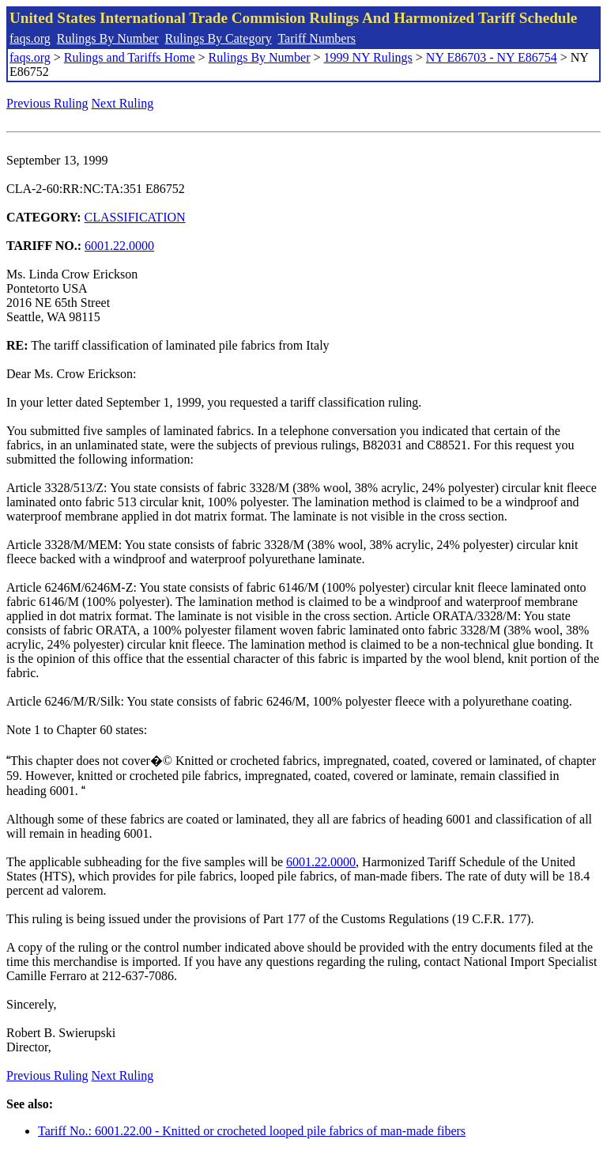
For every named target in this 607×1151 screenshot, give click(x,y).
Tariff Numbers (316, 38)
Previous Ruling (47, 103)
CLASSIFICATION (135, 217)
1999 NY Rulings (368, 57)
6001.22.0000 (119, 245)
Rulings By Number (108, 38)
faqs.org (30, 38)
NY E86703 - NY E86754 (491, 57)
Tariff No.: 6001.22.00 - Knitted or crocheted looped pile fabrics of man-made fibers (252, 1131)
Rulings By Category (218, 38)
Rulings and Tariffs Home (129, 57)
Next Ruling (123, 103)
